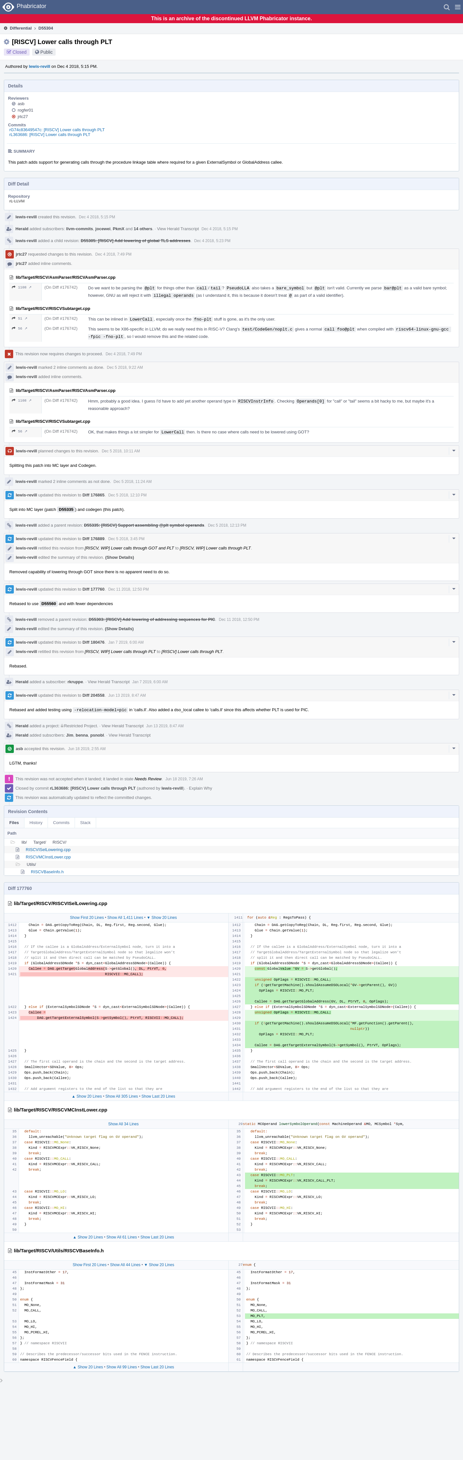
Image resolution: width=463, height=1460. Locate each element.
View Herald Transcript (178, 228)
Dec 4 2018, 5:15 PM (97, 217)
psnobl (97, 735)
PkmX (118, 228)
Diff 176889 (93, 538)
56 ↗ (19, 328)
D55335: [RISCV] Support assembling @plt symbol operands (144, 525)
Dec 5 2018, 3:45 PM (126, 539)
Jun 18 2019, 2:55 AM (87, 749)
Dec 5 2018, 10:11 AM (121, 451)
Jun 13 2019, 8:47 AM (127, 695)
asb (21, 103)
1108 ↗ (22, 287)
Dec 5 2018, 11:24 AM (132, 481)
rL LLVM (17, 201)
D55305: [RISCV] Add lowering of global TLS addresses (135, 240)
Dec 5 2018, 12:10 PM (127, 495)
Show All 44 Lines (125, 1265)
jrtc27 (23, 116)
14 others (143, 228)
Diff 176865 (93, 495)
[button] (457, 7)
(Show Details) (119, 557)
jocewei (103, 228)
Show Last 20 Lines (158, 1096)
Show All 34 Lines (123, 1124)
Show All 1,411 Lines (125, 917)
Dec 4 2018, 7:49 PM (113, 254)
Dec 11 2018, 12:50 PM (128, 589)
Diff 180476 (93, 642)
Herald (21, 228)
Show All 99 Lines (121, 1367)
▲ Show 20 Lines (87, 1096)
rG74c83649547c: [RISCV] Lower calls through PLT (57, 129)
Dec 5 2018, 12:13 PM (227, 525)
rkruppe (75, 681)
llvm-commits (79, 228)
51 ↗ (19, 318)
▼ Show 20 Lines (162, 917)
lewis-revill (39, 66)
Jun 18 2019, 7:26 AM (184, 779)
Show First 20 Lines (87, 917)
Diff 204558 (93, 695)
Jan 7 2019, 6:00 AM (126, 642)
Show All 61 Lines (121, 1237)
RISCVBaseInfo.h (47, 871)
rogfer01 (25, 110)
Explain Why (200, 788)
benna (82, 735)
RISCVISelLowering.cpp (48, 849)
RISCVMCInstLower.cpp (48, 857)
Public (47, 52)
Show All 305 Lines (121, 1096)
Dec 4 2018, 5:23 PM (212, 241)
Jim (69, 735)
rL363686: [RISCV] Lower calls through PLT (49, 134)
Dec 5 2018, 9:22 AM (125, 367)
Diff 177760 (93, 589)
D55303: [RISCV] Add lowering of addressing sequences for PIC (152, 619)
